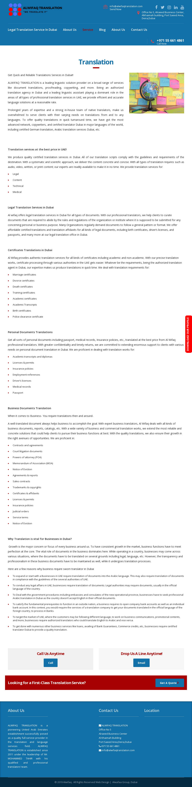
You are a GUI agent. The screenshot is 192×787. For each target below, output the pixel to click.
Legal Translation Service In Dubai (32, 30)
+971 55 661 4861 (170, 40)
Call (50, 663)
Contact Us (139, 30)
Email (141, 663)
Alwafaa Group (121, 782)
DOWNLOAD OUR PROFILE (188, 334)
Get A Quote (170, 683)
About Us (69, 30)
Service (87, 30)
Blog (102, 30)
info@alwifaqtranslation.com (126, 6)
